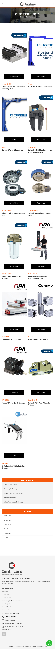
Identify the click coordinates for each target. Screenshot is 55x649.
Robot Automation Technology (13, 502)
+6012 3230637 (10, 620)
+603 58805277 (10, 617)
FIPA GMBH (8, 524)
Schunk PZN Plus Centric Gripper (11, 277)
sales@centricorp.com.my (13, 623)
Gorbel (6, 537)
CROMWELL (8, 516)
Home (22, 17)
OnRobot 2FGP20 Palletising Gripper (13, 467)
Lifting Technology (9, 497)
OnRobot (7, 529)
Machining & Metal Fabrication (12, 601)
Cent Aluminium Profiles (38, 340)
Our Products (6, 598)
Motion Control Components (13, 493)
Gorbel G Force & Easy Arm (12, 150)
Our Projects (6, 604)
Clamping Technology (11, 489)
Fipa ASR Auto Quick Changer (13, 403)
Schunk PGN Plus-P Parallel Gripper (39, 404)
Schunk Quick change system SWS (13, 214)
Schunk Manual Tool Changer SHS (39, 214)
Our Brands (5, 595)
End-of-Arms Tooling (10, 484)
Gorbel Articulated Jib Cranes (40, 87)
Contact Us (5, 610)
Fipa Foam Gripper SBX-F (11, 340)
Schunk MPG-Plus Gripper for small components (40, 151)
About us (5, 592)
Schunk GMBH (8, 520)
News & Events (7, 607)
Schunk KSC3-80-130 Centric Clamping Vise (13, 88)
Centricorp (7, 533)
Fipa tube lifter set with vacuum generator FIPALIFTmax (37, 278)
